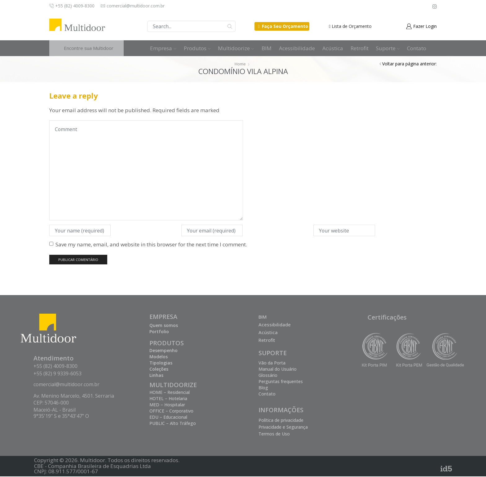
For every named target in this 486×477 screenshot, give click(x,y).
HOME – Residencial (169, 393)
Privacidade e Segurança (283, 428)
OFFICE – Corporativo (171, 411)
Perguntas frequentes (280, 382)
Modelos (158, 357)
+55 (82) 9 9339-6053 (57, 374)
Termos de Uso (274, 434)
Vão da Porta (271, 363)
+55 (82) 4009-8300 (55, 366)
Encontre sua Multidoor (88, 48)
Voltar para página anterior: (409, 64)
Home (240, 64)
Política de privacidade (280, 421)
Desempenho (163, 351)
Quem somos (163, 326)
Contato (416, 48)
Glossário (267, 376)
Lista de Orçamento (352, 26)
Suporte (388, 48)
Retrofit (360, 48)
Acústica (332, 48)
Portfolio (159, 332)
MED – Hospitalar (167, 405)
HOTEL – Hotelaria (168, 399)
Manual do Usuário (277, 370)
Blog (263, 388)
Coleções (158, 370)
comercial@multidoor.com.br (66, 385)
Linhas (156, 376)
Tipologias (160, 363)
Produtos (197, 48)
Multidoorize (236, 48)
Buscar (230, 26)
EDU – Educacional (168, 418)
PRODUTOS (166, 343)
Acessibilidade (297, 48)
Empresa (163, 48)
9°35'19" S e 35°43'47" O (61, 416)
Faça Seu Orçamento (285, 26)
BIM (267, 48)
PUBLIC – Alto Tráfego (172, 424)
